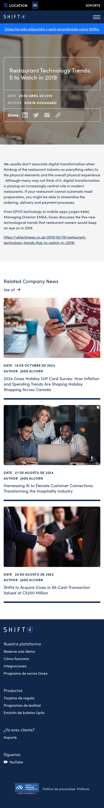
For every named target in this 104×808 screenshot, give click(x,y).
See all (9, 289)
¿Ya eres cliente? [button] (19, 730)
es (35, 5)
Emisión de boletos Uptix (24, 712)
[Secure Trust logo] (27, 789)
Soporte (93, 5)
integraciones (15, 665)
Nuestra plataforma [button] (22, 644)
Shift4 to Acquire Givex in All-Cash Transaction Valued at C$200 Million (47, 590)
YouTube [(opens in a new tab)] (16, 761)
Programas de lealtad (22, 705)
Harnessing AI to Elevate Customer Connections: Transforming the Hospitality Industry (49, 488)
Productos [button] (13, 690)
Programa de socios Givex (26, 673)
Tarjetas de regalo (19, 697)
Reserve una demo (19, 651)
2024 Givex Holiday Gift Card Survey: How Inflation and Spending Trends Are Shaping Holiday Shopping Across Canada (51, 383)
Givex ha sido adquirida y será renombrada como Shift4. (52, 28)
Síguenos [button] (12, 754)
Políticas (83, 789)
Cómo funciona (16, 658)
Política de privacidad (59, 789)
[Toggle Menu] (96, 17)
